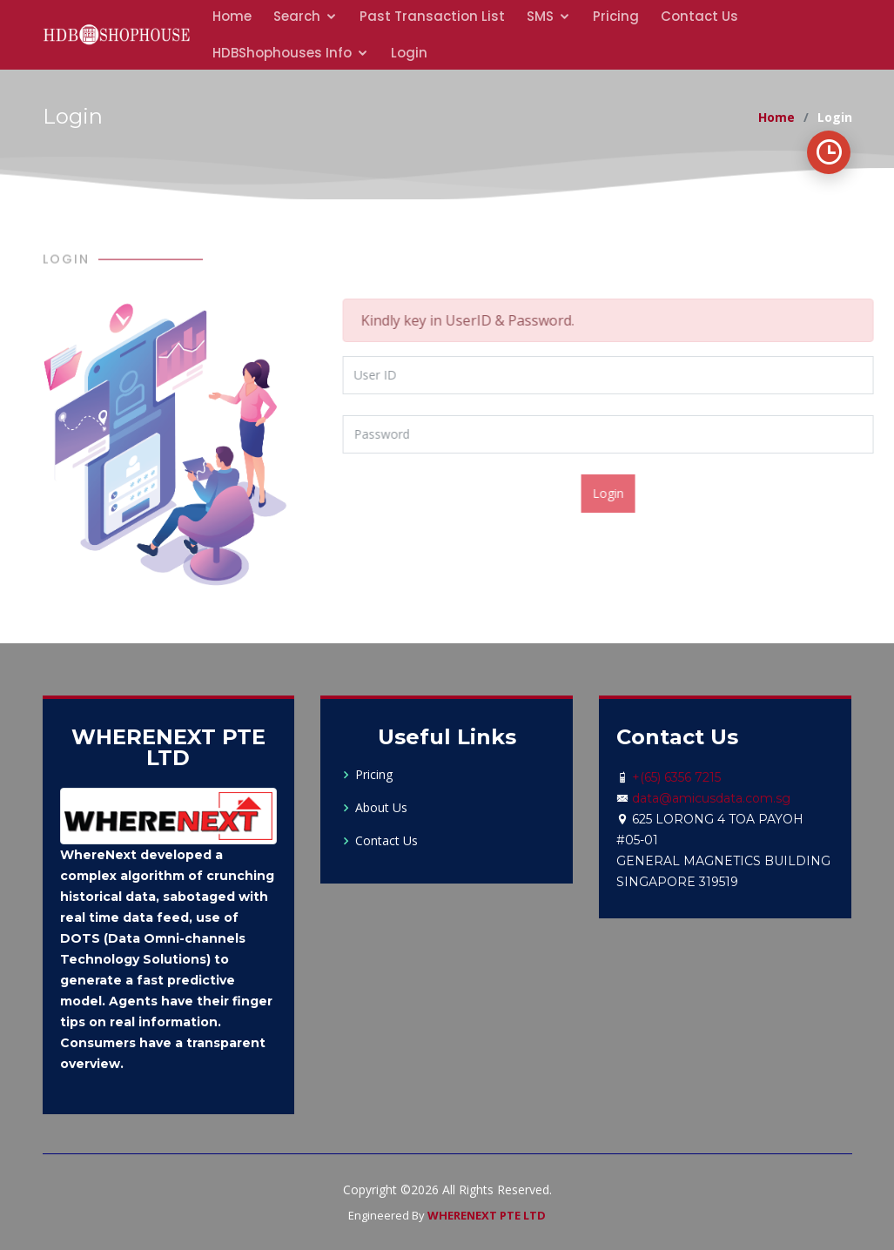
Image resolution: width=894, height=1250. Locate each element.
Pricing (374, 775)
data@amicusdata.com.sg (711, 798)
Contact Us (386, 841)
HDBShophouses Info (282, 53)
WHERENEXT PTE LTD (486, 1215)
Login (409, 53)
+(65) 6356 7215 (676, 777)
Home (776, 117)
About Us (381, 808)
